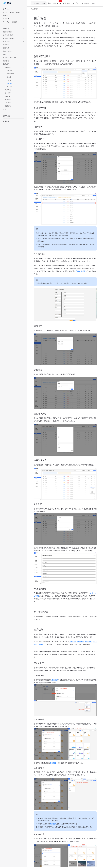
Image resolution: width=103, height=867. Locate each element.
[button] (13, 9)
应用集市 (42, 644)
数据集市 (88, 642)
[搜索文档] (39, 3)
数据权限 (53, 763)
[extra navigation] (100, 3)
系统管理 (72, 642)
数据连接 (80, 642)
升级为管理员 (80, 271)
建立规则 (55, 680)
